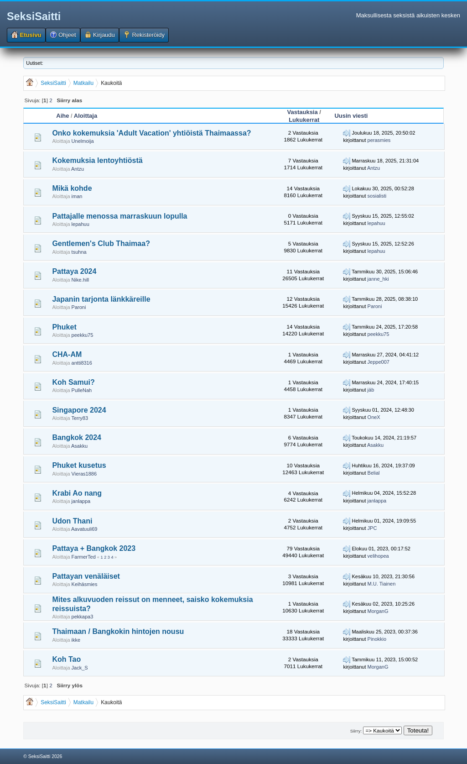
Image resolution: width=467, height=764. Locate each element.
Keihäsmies (85, 584)
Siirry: (356, 730)
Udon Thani (72, 521)
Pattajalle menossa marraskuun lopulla (119, 216)
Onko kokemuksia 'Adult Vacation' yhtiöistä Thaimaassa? (151, 133)
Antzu (77, 169)
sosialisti (377, 196)
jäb (371, 389)
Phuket (64, 327)
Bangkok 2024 (76, 437)
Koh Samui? (73, 382)
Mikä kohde (72, 188)
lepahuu (80, 224)
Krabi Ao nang (77, 493)
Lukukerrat (304, 119)
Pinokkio (377, 639)
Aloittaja (85, 115)
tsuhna (79, 252)
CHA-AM (67, 354)
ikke (76, 640)
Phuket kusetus (79, 465)
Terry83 (79, 418)
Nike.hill (80, 280)
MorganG (378, 611)
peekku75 (82, 335)
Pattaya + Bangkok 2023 (93, 548)
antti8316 (82, 363)
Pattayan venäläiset (86, 576)
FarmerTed (84, 557)
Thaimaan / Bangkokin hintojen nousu (118, 631)
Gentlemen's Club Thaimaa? (101, 243)
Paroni (79, 307)
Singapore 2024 (79, 410)
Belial (374, 473)
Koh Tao (66, 659)
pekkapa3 (82, 616)
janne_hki (378, 279)
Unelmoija (83, 141)
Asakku (79, 446)
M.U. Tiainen (382, 583)
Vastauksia (302, 112)
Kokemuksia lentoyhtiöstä (97, 160)
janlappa (81, 501)
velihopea (378, 556)
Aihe (62, 115)
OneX (374, 417)
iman (77, 196)
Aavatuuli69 (84, 529)
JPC (372, 528)
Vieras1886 (84, 473)
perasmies (379, 140)
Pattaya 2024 (74, 271)
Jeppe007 (378, 362)
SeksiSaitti (34, 16)
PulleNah (82, 390)
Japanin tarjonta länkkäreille (101, 299)
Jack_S (80, 667)
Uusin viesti (351, 115)
